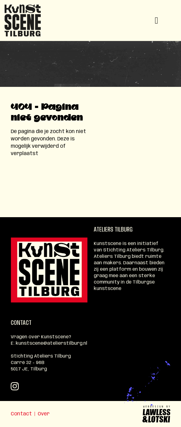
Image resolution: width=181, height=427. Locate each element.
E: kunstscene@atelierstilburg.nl (49, 343)
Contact (21, 414)
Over (44, 414)
